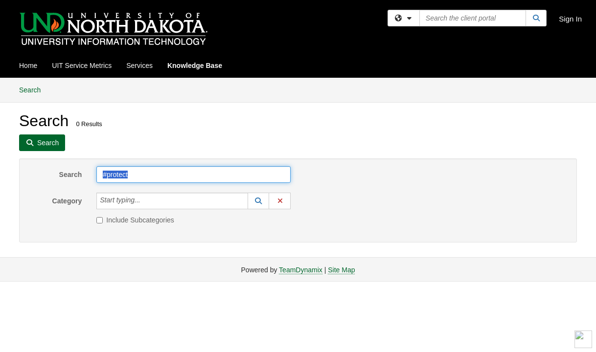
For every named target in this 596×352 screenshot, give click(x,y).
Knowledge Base (194, 65)
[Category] (145, 201)
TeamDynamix (300, 270)
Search (33, 89)
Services (139, 65)
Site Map (341, 270)
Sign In (570, 19)
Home (28, 65)
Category (67, 201)
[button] (258, 201)
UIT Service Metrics (82, 65)
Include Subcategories (135, 220)
